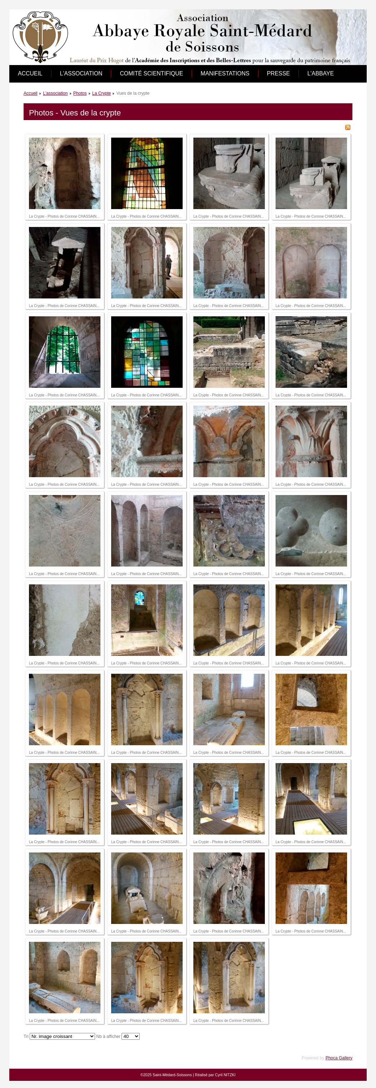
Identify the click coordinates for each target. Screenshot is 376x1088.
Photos (79, 93)
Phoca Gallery (339, 1057)
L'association (81, 73)
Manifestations (225, 73)
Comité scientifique (151, 73)
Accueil (30, 73)
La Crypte (101, 93)
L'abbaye (320, 73)
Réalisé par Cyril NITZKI (215, 1075)
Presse (278, 73)
